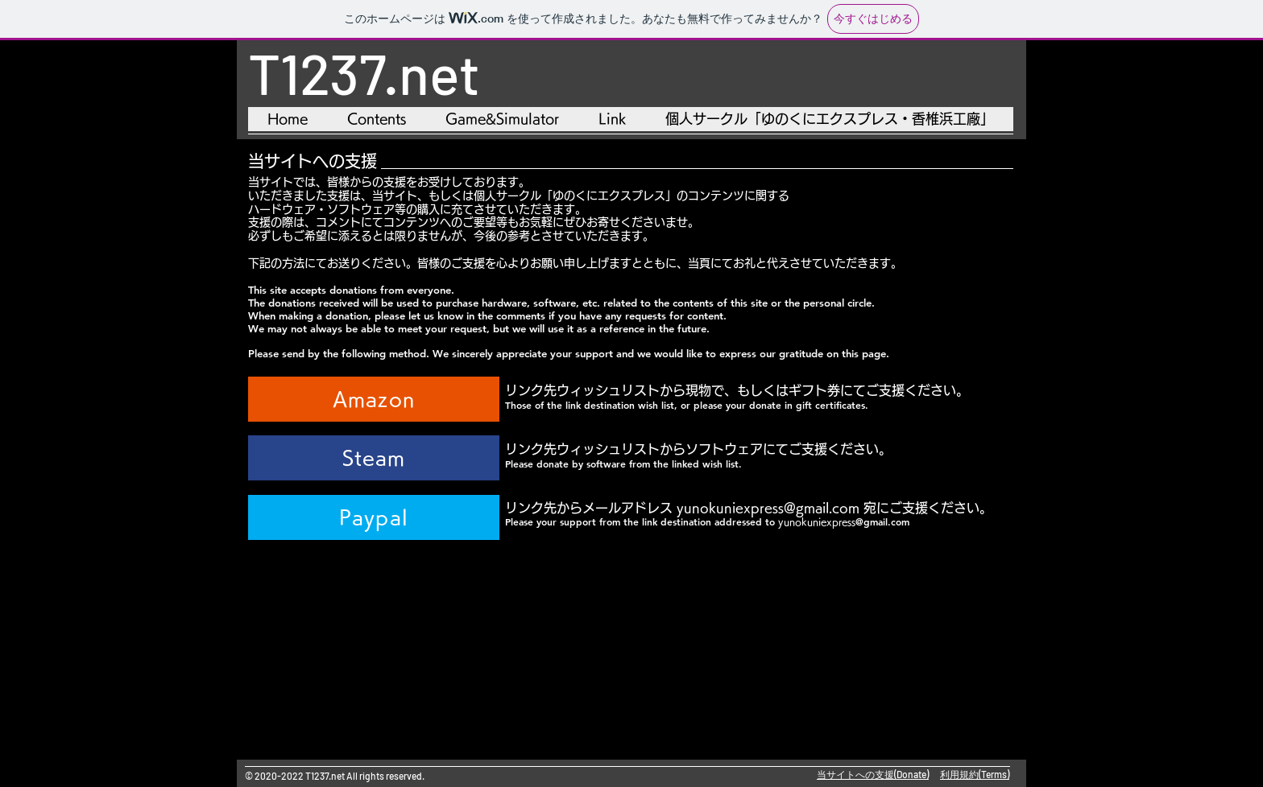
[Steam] (373, 457)
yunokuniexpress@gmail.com (768, 507)
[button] (501, 119)
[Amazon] (373, 399)
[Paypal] (373, 517)
